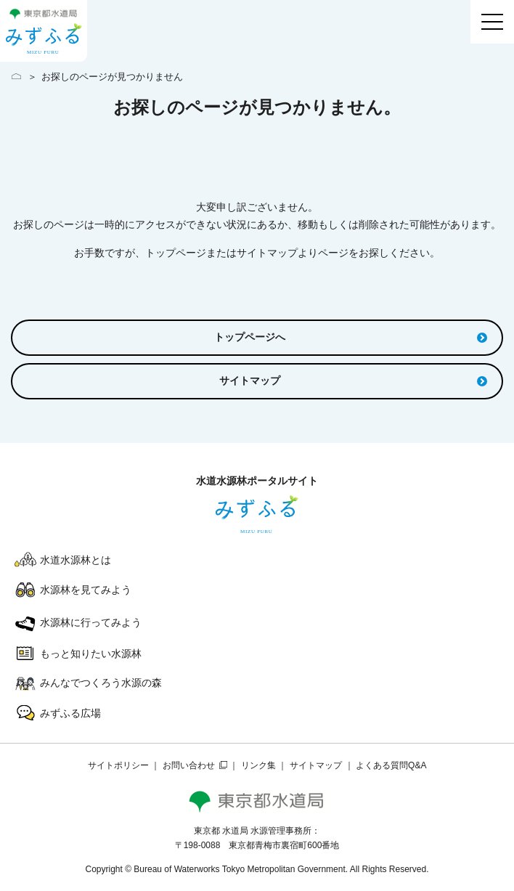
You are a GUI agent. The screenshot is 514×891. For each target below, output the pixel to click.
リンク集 (258, 765)
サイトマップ (353, 380)
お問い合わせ (189, 765)
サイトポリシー (118, 765)
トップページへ (350, 337)
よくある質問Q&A (391, 765)
